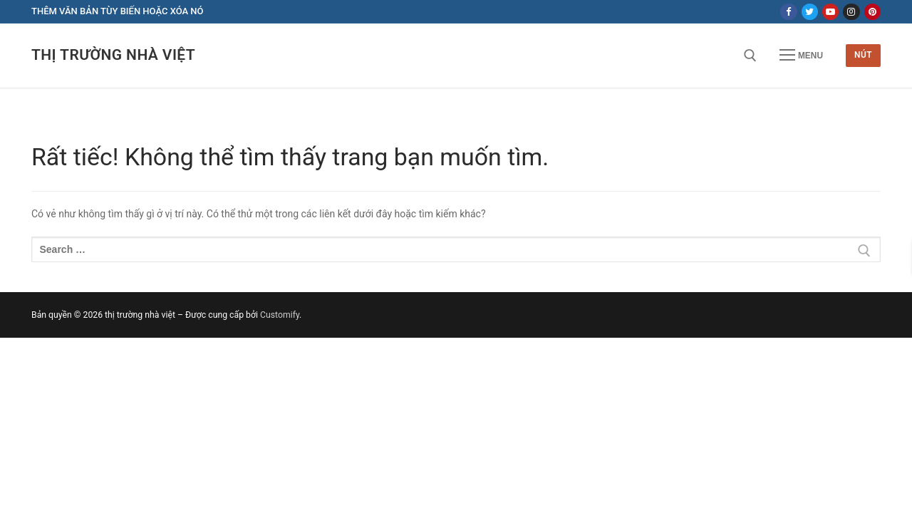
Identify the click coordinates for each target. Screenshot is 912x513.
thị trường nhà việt (113, 54)
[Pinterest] (872, 12)
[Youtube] (830, 12)
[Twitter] (810, 12)
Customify (279, 315)
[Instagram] (851, 12)
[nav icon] (801, 55)
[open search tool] (750, 55)
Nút (863, 55)
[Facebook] (788, 12)
